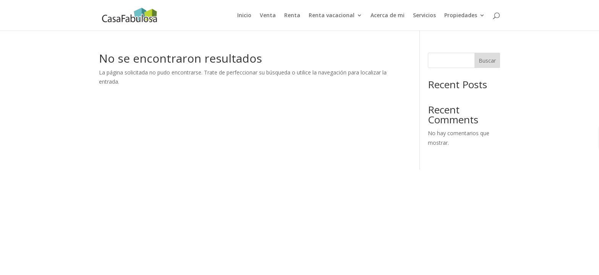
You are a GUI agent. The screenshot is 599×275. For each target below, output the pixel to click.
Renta (292, 16)
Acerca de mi (388, 16)
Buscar (487, 60)
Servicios (424, 16)
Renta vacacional (332, 16)
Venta (268, 16)
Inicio (244, 16)
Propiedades (460, 16)
